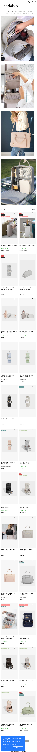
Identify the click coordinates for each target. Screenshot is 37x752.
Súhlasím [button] (18, 747)
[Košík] (35, 1)
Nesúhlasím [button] (8, 747)
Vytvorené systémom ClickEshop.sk (18, 751)
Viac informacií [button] (13, 744)
